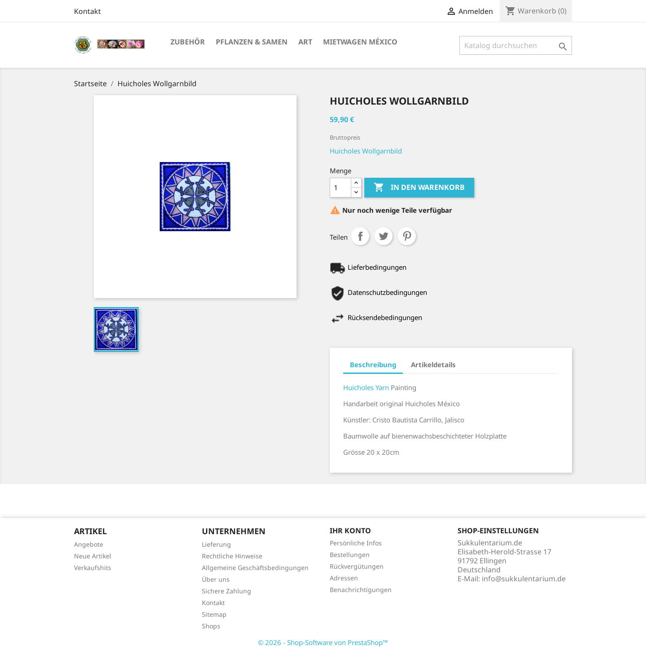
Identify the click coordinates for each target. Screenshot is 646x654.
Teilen (360, 236)
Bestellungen (350, 554)
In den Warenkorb (419, 187)
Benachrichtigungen (361, 589)
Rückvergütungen (357, 566)
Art (305, 42)
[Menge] (340, 188)
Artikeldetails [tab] (433, 364)
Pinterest (407, 236)
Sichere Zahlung (226, 591)
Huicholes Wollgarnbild (366, 150)
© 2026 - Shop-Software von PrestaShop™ (323, 642)
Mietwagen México (360, 42)
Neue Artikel (92, 556)
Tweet (384, 236)
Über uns (216, 579)
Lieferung (216, 544)
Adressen (344, 578)
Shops (211, 626)
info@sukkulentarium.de (524, 579)
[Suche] (515, 45)
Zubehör (187, 42)
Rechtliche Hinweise (232, 556)
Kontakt (87, 11)
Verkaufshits (92, 567)
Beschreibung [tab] (373, 364)
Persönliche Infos (356, 543)
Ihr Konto (350, 530)
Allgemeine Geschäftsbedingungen (255, 567)
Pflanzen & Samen (252, 42)
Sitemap (214, 614)
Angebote (88, 544)
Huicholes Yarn (367, 387)
